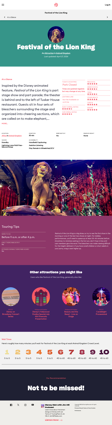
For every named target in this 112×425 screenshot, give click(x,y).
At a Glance (11, 17)
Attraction (49, 53)
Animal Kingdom (63, 53)
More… (5, 123)
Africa (4, 136)
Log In (107, 5)
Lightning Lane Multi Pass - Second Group (12, 146)
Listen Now (54, 420)
